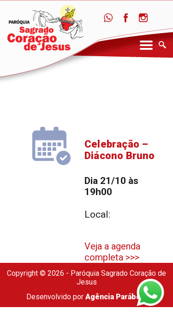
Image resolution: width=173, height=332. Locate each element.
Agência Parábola (116, 296)
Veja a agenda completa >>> (112, 252)
